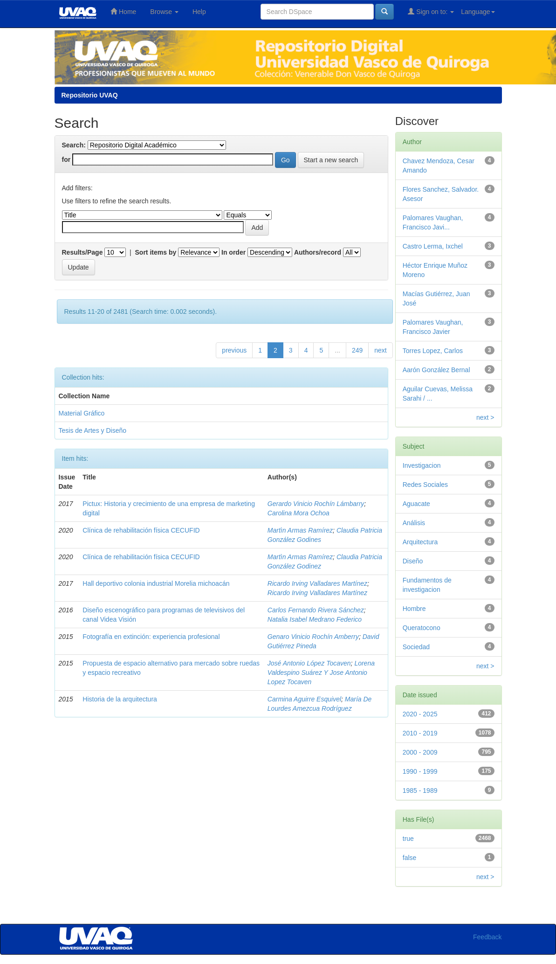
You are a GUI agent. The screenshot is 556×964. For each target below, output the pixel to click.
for (66, 159)
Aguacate (416, 503)
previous (234, 350)
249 (357, 350)
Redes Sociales (425, 484)
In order (233, 252)
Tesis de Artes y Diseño (93, 430)
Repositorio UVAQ (90, 95)
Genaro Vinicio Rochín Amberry (313, 636)
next (380, 350)
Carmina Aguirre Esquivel (304, 699)
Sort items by (156, 252)
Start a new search (331, 160)
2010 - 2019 (420, 733)
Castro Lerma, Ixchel (433, 246)
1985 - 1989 (420, 790)
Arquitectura (420, 542)
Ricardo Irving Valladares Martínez (317, 583)
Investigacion (422, 465)
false (410, 857)
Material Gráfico (82, 413)
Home (123, 11)
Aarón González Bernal (436, 370)
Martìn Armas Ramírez (300, 530)
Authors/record (317, 252)
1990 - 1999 (420, 771)
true (408, 838)
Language (477, 11)
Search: (74, 145)
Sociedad (416, 647)
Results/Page (82, 252)
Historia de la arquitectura (119, 699)
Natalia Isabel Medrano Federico (315, 619)
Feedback (487, 937)
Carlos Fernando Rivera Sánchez (316, 610)
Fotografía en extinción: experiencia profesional (151, 636)
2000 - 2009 (420, 752)
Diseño (413, 561)
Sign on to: (431, 11)
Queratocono (421, 627)
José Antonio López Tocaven (309, 663)
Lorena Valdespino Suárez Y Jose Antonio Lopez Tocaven (321, 672)
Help (199, 11)
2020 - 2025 (420, 714)
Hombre (414, 608)
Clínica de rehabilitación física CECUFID (140, 530)
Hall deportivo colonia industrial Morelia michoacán (155, 583)
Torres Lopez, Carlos (433, 350)
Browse (164, 11)
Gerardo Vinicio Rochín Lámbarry (316, 503)
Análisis (414, 523)
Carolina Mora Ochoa (298, 513)
